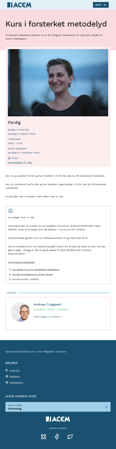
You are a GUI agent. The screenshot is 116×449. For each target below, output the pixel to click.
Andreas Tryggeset (47, 304)
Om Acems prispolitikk (21, 262)
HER (18, 250)
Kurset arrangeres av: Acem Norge (32, 274)
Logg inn (15, 370)
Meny (100, 5)
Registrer (15, 376)
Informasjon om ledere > (48, 316)
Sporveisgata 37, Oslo (20, 162)
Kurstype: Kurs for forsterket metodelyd (35, 269)
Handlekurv (16, 382)
